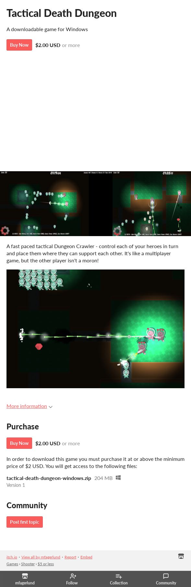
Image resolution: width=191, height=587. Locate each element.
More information (29, 406)
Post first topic (24, 522)
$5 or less (46, 563)
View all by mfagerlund (40, 557)
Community (166, 579)
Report (70, 557)
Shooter (28, 563)
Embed (86, 557)
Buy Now (19, 45)
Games (12, 563)
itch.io (11, 557)
